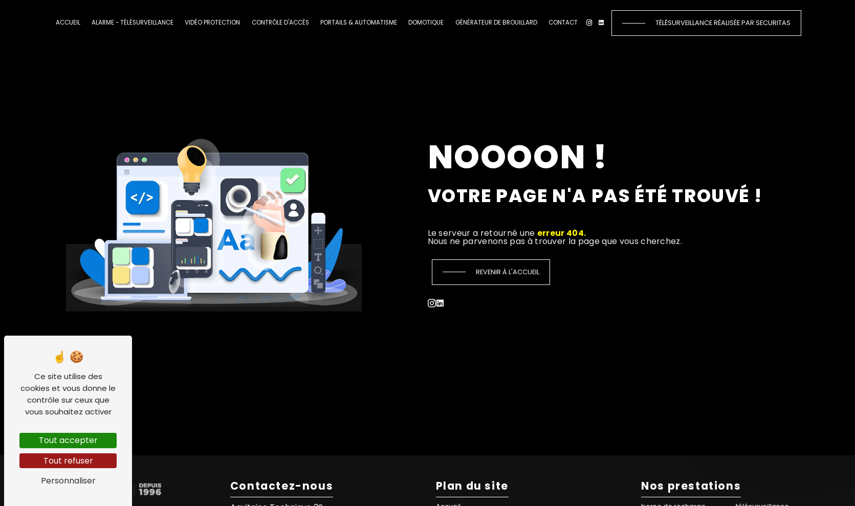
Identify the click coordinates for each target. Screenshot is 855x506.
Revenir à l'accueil (507, 272)
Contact (563, 22)
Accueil (68, 22)
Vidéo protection (212, 22)
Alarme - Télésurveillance (132, 22)
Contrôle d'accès (280, 22)
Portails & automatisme (358, 22)
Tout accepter (68, 440)
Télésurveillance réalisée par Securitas (723, 22)
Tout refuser (68, 461)
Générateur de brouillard (496, 22)
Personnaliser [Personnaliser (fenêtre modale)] (68, 481)
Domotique (426, 22)
